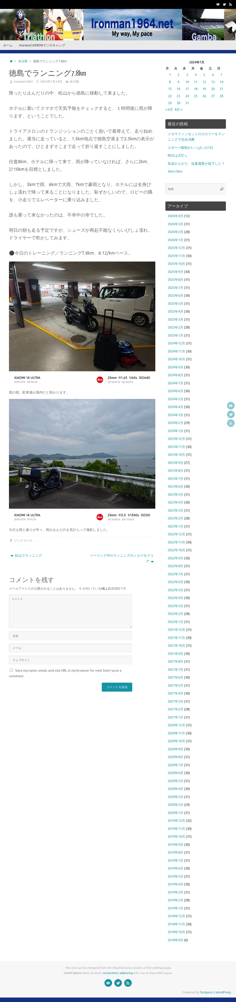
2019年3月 (175, 892)
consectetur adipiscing (117, 973)
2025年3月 (175, 320)
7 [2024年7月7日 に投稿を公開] (221, 75)
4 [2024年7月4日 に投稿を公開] (196, 75)
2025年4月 (175, 311)
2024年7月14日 (51, 82)
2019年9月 (175, 845)
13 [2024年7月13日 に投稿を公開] (213, 82)
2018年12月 (176, 916)
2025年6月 (175, 296)
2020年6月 (175, 773)
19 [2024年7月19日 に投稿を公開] (204, 89)
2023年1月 (175, 526)
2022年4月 (175, 598)
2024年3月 (175, 415)
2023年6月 (175, 487)
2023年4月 (175, 502)
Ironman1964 (23, 82)
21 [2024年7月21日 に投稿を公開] (221, 89)
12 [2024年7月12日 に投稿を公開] (204, 82)
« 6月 (169, 110)
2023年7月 (175, 479)
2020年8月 (175, 757)
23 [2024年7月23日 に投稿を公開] (178, 96)
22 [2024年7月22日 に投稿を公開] (170, 96)
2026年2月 (175, 232)
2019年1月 (175, 908)
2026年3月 (175, 224)
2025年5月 (175, 304)
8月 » (178, 110)
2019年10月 (176, 837)
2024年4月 (175, 407)
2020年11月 (176, 733)
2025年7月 (175, 288)
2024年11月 (176, 351)
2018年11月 (176, 924)
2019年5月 (175, 876)
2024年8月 (175, 375)
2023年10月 (176, 455)
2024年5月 (175, 399)
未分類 (23, 61)
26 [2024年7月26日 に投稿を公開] (204, 96)
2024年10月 (176, 359)
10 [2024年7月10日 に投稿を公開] (187, 82)
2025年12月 (176, 248)
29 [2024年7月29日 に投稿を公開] (170, 103)
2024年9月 (175, 367)
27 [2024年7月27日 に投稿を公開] (213, 96)
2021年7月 (175, 670)
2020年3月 (175, 797)
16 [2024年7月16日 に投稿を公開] (178, 89)
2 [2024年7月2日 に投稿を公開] (178, 75)
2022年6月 (175, 582)
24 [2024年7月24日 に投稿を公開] (187, 96)
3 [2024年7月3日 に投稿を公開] (187, 75)
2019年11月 (176, 829)
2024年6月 (175, 391)
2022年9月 (175, 558)
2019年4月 (175, 884)
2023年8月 (175, 471)
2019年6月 (175, 868)
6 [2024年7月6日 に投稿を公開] (213, 75)
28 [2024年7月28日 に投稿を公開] (221, 96)
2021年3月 (175, 701)
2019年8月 (175, 853)
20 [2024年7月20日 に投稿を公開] (213, 89)
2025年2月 (175, 327)
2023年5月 (175, 495)
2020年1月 (175, 813)
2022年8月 (175, 566)
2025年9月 (175, 272)
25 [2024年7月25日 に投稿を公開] (195, 96)
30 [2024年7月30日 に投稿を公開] (178, 103)
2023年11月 (176, 447)
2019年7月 (175, 861)
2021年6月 (175, 677)
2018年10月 (176, 932)
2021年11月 (176, 638)
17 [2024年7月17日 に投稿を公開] (187, 89)
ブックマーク (23, 541)
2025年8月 (175, 280)
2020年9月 (175, 749)
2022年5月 (175, 590)
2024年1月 (175, 431)
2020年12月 (176, 725)
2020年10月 (176, 741)
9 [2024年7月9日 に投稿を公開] (178, 82)
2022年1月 (175, 622)
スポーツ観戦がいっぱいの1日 (190, 148)
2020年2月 (175, 805)
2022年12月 (176, 534)
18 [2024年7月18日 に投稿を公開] (195, 89)
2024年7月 (175, 383)
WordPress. (224, 992)
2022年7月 (175, 574)
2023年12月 (176, 439)
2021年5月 (175, 686)
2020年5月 (175, 781)
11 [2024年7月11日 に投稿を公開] (195, 82)
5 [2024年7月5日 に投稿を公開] (204, 75)
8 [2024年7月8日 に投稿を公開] (170, 82)
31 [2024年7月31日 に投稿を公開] (187, 103)
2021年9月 (175, 654)
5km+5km (175, 171)
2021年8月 (175, 662)
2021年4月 (175, 693)
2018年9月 (175, 940)
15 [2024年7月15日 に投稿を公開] (170, 89)
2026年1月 (175, 240)
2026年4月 (175, 216)
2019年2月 (175, 900)
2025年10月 (176, 264)
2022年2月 (175, 614)
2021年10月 (176, 646)
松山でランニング (26, 556)
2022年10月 (176, 550)
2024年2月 (175, 423)
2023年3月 (175, 511)
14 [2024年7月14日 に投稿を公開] (221, 82)
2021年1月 (175, 717)
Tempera (206, 992)
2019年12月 (176, 821)
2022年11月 (176, 542)
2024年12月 (176, 343)
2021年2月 (175, 709)
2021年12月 (176, 630)
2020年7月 (175, 765)
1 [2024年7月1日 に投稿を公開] (170, 75)
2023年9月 (175, 463)
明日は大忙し (178, 156)
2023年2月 (175, 518)
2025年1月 (175, 335)
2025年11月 (176, 256)
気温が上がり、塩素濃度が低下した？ (196, 164)
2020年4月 (175, 789)
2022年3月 (175, 606)
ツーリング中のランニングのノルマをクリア (122, 559)
